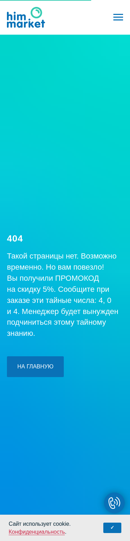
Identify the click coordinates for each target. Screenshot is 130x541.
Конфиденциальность (37, 532)
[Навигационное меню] (118, 17)
